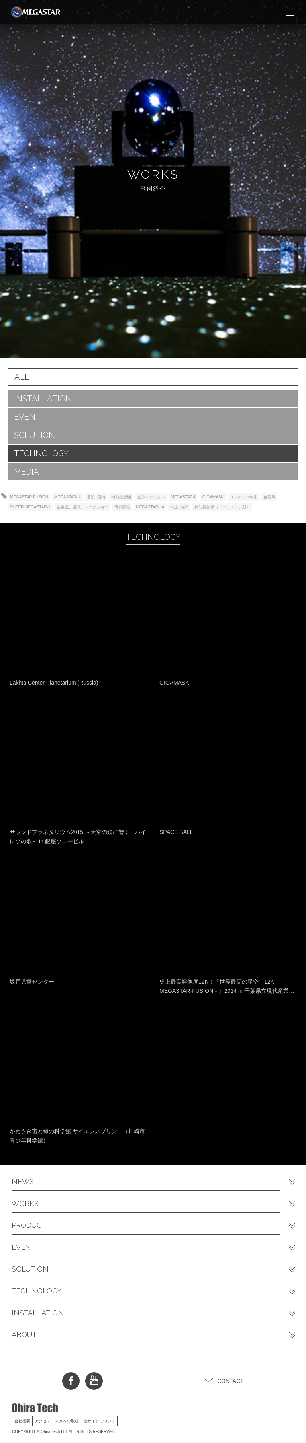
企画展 (269, 497)
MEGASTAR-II (183, 497)
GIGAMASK (213, 497)
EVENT (27, 417)
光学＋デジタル (151, 497)
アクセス (43, 1421)
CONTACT (230, 1381)
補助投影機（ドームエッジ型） (222, 507)
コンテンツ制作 (243, 497)
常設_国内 (96, 497)
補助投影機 (121, 497)
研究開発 (122, 507)
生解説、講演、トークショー (82, 507)
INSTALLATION (43, 398)
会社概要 (22, 1421)
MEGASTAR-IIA (150, 507)
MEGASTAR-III (67, 497)
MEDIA (26, 471)
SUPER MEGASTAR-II (30, 507)
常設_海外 (179, 507)
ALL (21, 377)
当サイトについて (99, 1421)
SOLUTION (34, 435)
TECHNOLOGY (41, 453)
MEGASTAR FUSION (29, 497)
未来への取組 (67, 1421)
